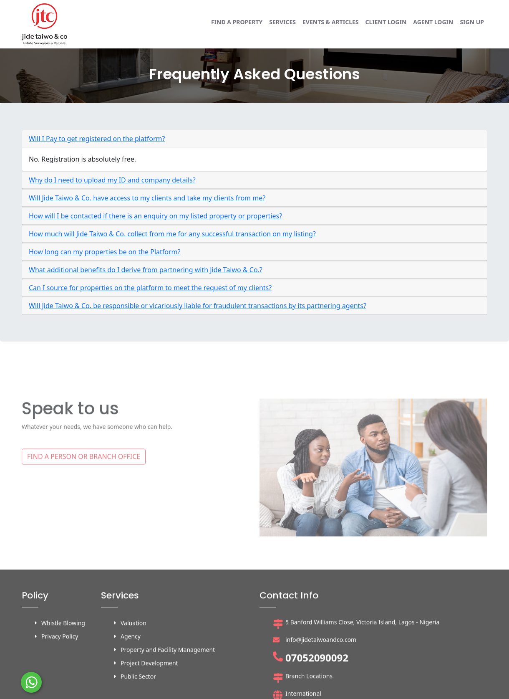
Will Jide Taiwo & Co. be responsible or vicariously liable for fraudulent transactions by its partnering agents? (197, 305)
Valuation (133, 668)
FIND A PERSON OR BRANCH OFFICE (83, 489)
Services (282, 22)
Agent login (433, 22)
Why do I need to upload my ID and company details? (112, 180)
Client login (386, 22)
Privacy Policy (59, 682)
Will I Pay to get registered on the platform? (97, 138)
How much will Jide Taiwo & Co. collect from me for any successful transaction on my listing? (172, 233)
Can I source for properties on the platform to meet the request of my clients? (150, 287)
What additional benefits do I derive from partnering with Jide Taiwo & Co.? (145, 269)
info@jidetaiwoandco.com (320, 685)
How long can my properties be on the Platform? (105, 251)
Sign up (472, 22)
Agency (131, 682)
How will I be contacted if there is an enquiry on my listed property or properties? (155, 215)
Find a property (236, 22)
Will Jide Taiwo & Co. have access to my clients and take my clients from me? (147, 198)
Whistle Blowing (63, 668)
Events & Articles (330, 22)
